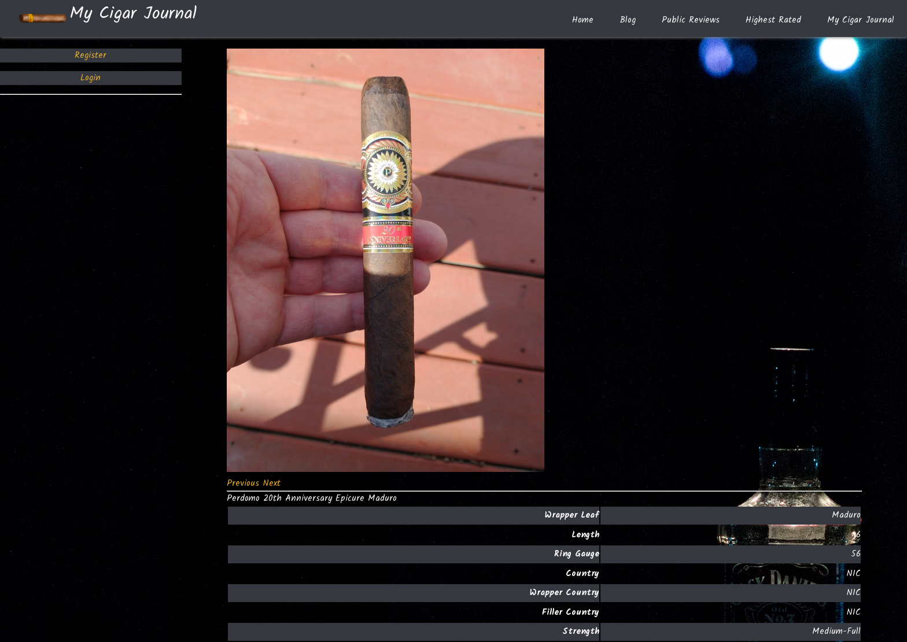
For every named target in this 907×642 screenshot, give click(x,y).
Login (90, 78)
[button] (245, 483)
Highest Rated (773, 20)
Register (90, 55)
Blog (628, 20)
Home (582, 20)
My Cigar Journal (107, 18)
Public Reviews (691, 20)
